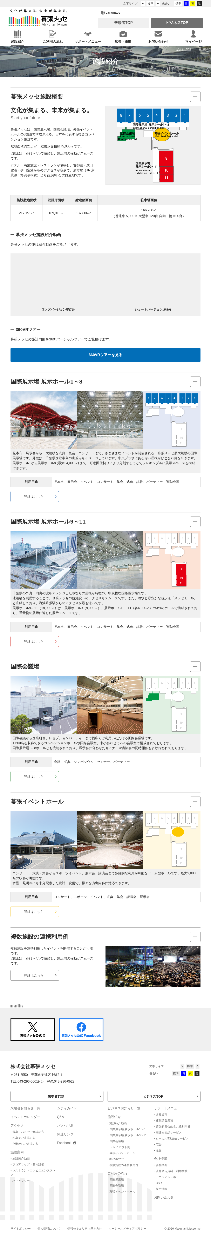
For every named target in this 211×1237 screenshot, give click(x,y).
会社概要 (161, 1165)
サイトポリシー (21, 1228)
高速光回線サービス (169, 1132)
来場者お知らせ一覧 (25, 1108)
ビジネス (177, 23)
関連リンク (65, 1134)
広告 (159, 1144)
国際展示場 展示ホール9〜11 (128, 1135)
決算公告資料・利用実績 (172, 1171)
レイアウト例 (121, 1147)
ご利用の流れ (117, 1173)
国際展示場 (116, 1179)
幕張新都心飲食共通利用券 (173, 1126)
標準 (150, 3)
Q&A (60, 1117)
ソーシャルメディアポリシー (127, 1228)
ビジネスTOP (153, 1096)
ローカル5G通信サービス (172, 1138)
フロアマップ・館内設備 (28, 1164)
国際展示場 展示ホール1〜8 (127, 1129)
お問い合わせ (164, 1197)
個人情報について (49, 1228)
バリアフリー (21, 1180)
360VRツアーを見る (105, 355)
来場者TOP (56, 1096)
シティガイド (67, 1108)
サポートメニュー (167, 1108)
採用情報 (161, 1189)
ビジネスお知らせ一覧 (124, 1108)
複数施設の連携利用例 (123, 1165)
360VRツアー (118, 1159)
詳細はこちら (34, 496)
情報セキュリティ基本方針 (84, 1228)
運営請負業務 (164, 1120)
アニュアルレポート (169, 1177)
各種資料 (161, 1114)
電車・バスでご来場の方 (28, 1131)
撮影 (159, 1150)
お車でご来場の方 (23, 1137)
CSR (159, 1183)
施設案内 (17, 1152)
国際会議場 (116, 1141)
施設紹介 (114, 1117)
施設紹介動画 (21, 1158)
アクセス (17, 1125)
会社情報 (160, 1158)
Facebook (66, 1143)
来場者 (123, 23)
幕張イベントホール (122, 1153)
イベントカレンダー (25, 1117)
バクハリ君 (65, 1125)
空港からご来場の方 (25, 1143)
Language (110, 13)
